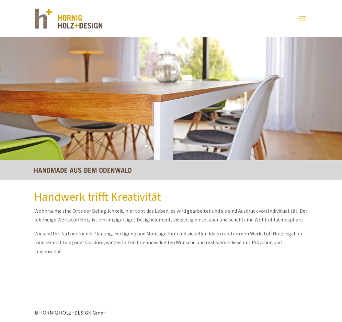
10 (196, 146)
